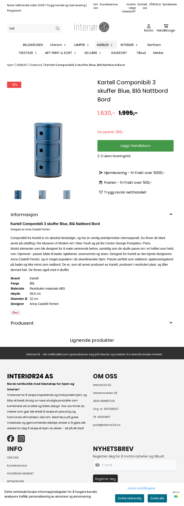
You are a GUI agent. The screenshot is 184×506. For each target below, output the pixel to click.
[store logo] (92, 28)
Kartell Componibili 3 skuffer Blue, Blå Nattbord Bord (85, 65)
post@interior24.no (106, 425)
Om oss (95, 6)
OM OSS (13, 457)
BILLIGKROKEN (33, 45)
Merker (158, 53)
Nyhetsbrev (170, 4)
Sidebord (36, 65)
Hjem (11, 65)
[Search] (57, 28)
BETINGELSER (15, 481)
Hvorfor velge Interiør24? (129, 8)
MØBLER (22, 65)
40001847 (103, 417)
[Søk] (34, 28)
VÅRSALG (155, 4)
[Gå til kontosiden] (148, 28)
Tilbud (141, 53)
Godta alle (157, 498)
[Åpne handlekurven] (166, 28)
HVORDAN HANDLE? (20, 473)
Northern (154, 45)
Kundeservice (109, 4)
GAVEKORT (119, 53)
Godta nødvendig (129, 498)
